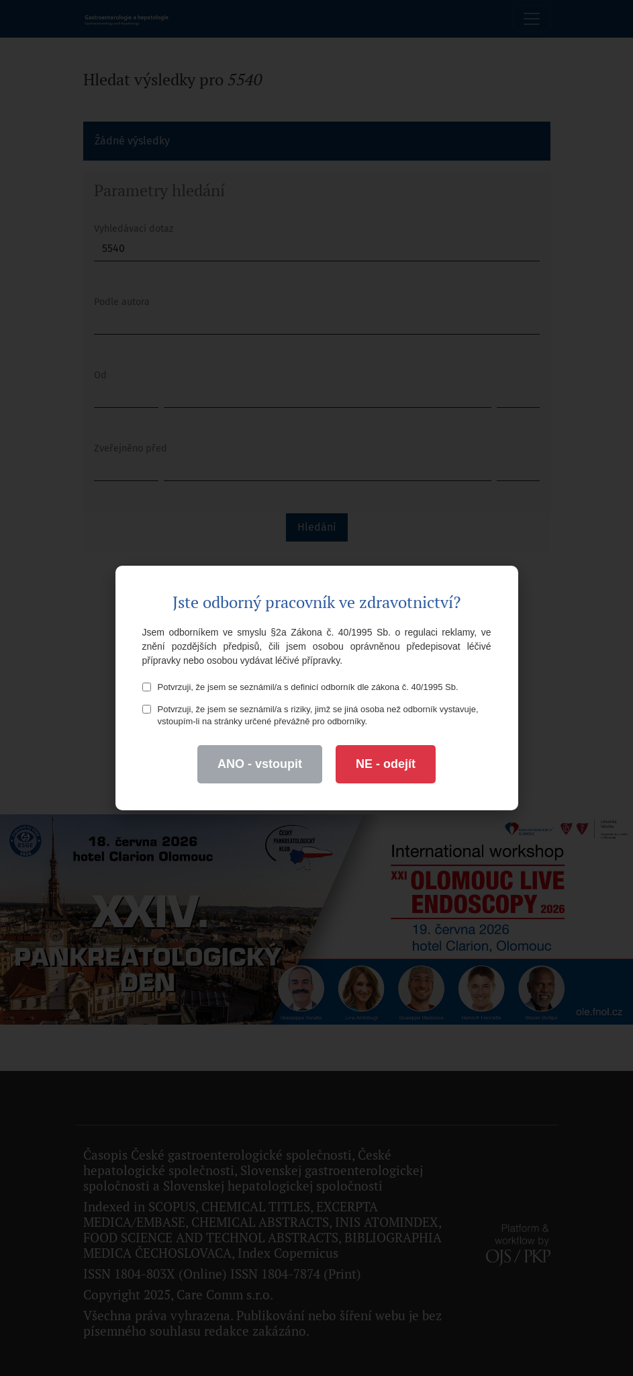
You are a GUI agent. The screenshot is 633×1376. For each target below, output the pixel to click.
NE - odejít (386, 764)
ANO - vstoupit (259, 764)
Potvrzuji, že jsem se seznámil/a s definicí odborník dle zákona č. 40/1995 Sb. (300, 687)
